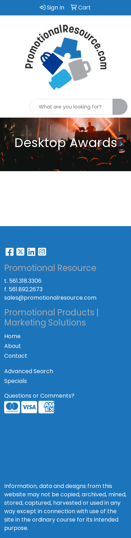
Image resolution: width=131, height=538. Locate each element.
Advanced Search (28, 371)
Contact (15, 356)
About (12, 346)
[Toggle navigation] (10, 107)
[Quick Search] (71, 107)
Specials (15, 381)
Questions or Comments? (39, 396)
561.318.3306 (25, 281)
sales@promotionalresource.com (50, 298)
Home (12, 336)
